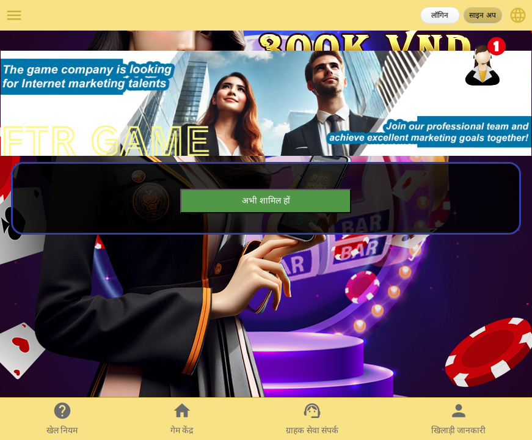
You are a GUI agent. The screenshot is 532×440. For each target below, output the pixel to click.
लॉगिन (439, 15)
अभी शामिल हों (266, 200)
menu (14, 15)
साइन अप (482, 15)
